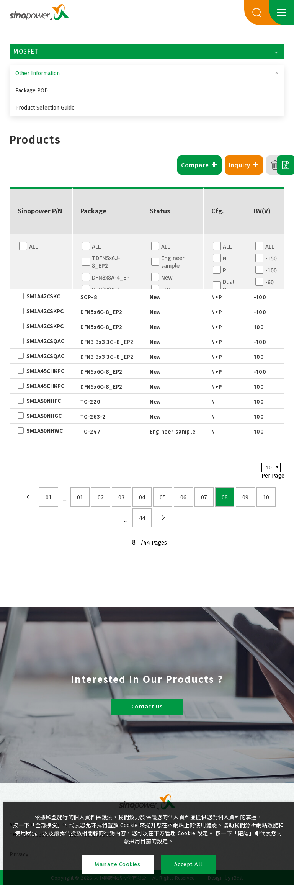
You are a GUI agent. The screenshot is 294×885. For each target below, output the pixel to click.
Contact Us (147, 706)
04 (142, 497)
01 (49, 497)
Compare (176, 165)
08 (225, 497)
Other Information (37, 73)
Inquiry (221, 165)
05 (163, 497)
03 (121, 497)
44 (142, 518)
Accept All (189, 864)
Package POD (31, 90)
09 (245, 497)
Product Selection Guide (45, 108)
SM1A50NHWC (44, 430)
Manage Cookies (117, 864)
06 (183, 497)
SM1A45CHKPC (45, 371)
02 (101, 497)
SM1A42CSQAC (45, 341)
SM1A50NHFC (43, 400)
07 (204, 497)
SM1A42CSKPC (45, 311)
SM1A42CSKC (43, 296)
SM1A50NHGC (44, 415)
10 (266, 497)
